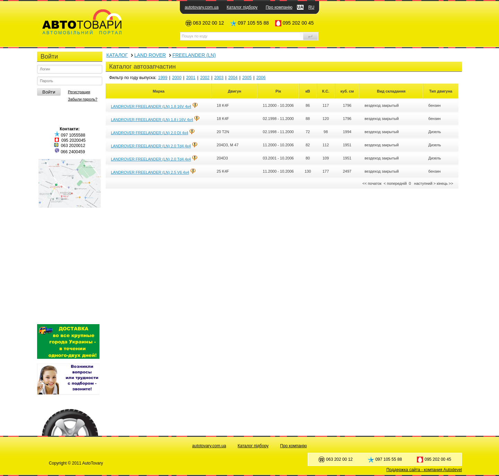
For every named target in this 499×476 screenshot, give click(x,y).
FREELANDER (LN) (194, 55)
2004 (233, 77)
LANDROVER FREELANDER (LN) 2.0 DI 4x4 (149, 133)
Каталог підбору (242, 7)
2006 (261, 77)
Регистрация (79, 92)
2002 (205, 77)
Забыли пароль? (82, 99)
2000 (177, 77)
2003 (219, 77)
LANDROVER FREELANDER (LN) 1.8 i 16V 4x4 (152, 120)
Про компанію (279, 7)
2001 (190, 77)
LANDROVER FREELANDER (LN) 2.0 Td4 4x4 (151, 146)
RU (311, 7)
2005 (247, 77)
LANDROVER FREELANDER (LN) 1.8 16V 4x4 (151, 106)
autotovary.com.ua (202, 7)
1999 (162, 77)
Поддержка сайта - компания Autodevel (424, 469)
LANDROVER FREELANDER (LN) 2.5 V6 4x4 (150, 172)
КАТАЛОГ (117, 55)
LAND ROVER (150, 55)
